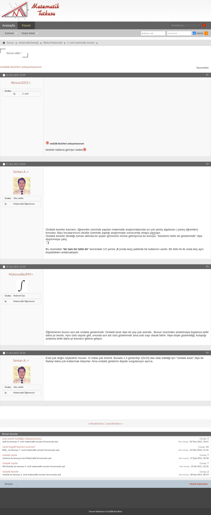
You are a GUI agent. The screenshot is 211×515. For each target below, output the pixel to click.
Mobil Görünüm (199, 483)
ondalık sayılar (9, 455)
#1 (207, 74)
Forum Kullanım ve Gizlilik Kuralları (105, 511)
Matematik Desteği (29, 42)
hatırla (198, 33)
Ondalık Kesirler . (11, 471)
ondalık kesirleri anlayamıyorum (21, 67)
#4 (207, 352)
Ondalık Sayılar (10, 463)
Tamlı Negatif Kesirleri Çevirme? (19, 446)
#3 (207, 266)
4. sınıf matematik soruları (81, 42)
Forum (26, 25)
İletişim (9, 483)
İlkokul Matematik (52, 42)
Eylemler (9, 33)
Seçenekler (202, 67)
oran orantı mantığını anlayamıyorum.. (22, 438)
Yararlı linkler (28, 33)
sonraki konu (113, 423)
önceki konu (97, 423)
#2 (207, 163)
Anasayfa (8, 25)
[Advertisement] (127, 107)
